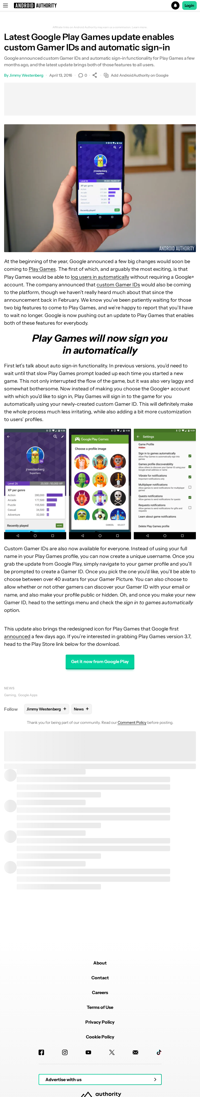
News (9, 688)
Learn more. (139, 27)
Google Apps (27, 695)
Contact (100, 977)
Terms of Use (100, 1007)
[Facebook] (41, 1052)
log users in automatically (100, 277)
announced (17, 637)
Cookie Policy (100, 1037)
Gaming (10, 695)
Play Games (42, 269)
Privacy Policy (100, 1022)
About (100, 963)
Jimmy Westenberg (26, 75)
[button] (100, 5)
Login (190, 5)
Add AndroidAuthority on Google (136, 75)
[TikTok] (159, 1052)
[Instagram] (65, 1052)
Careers (100, 992)
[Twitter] (112, 1052)
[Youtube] (88, 1052)
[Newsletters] (135, 1052)
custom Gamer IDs (118, 285)
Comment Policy (132, 722)
